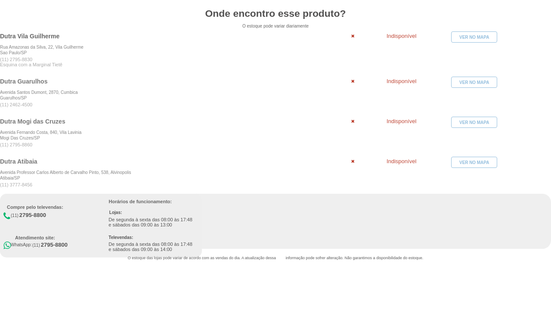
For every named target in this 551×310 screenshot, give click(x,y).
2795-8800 (32, 215)
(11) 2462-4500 (16, 104)
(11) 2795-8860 (16, 144)
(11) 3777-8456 (16, 184)
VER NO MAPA (474, 37)
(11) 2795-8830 (16, 59)
